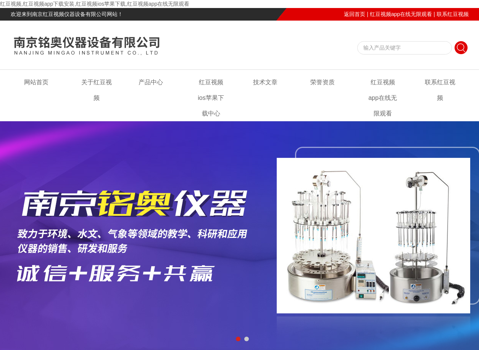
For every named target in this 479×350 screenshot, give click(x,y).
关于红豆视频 (96, 90)
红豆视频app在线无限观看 (401, 14)
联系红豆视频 (453, 14)
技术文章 (265, 82)
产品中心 (151, 82)
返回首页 (354, 14)
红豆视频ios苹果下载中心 (211, 98)
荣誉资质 (322, 82)
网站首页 (36, 82)
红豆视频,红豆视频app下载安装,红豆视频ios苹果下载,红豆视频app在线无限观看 (94, 4)
